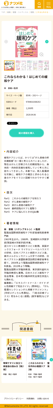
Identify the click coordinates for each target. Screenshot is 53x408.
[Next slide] (47, 41)
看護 (32, 12)
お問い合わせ (43, 398)
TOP (3, 12)
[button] (26, 41)
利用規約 (30, 398)
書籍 (9, 12)
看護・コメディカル (20, 12)
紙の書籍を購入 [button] (26, 133)
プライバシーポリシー (14, 398)
